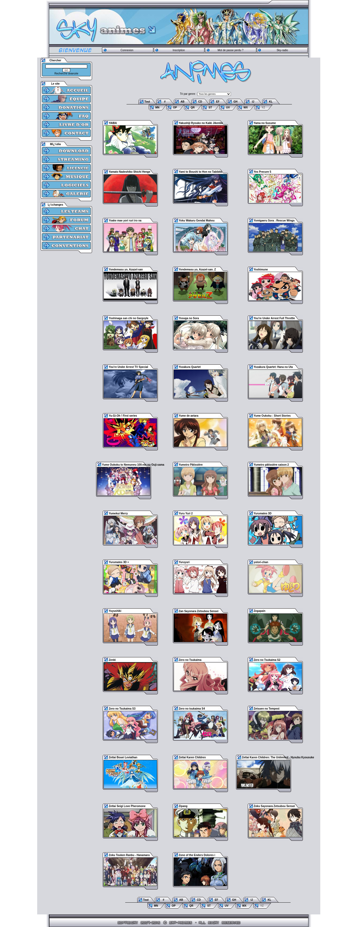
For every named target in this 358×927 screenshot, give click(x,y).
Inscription (179, 50)
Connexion (126, 50)
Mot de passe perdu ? (230, 50)
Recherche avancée (66, 73)
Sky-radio (282, 50)
